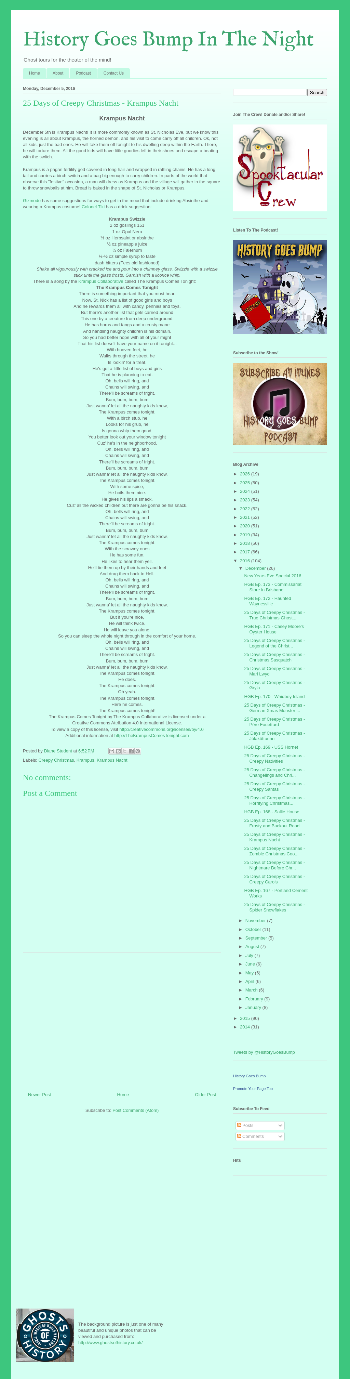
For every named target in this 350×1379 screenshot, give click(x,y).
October (253, 929)
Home (34, 73)
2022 (245, 508)
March (252, 990)
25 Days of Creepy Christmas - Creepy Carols (274, 879)
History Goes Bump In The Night (168, 40)
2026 (245, 473)
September (256, 938)
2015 (245, 1018)
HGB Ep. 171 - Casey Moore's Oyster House (274, 629)
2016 (245, 560)
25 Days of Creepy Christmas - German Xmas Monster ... (274, 707)
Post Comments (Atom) (135, 1110)
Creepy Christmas (56, 760)
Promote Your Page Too (253, 1089)
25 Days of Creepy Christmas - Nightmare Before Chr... (274, 865)
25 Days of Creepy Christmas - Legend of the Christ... (274, 643)
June (250, 964)
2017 (245, 551)
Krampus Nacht (112, 760)
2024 (245, 491)
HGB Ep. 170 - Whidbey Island (274, 696)
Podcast (83, 73)
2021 (245, 517)
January (253, 1007)
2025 (245, 482)
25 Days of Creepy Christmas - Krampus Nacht (274, 837)
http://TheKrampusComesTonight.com (151, 735)
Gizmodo (32, 200)
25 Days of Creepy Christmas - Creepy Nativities (274, 758)
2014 (245, 1026)
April (250, 981)
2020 (245, 525)
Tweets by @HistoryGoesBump (264, 1052)
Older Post (205, 1094)
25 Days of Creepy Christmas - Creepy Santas (274, 786)
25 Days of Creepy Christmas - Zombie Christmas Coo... (274, 851)
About (58, 73)
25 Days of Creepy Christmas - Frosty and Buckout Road (274, 823)
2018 (245, 543)
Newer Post (39, 1094)
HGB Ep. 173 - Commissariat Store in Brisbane (272, 587)
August (252, 946)
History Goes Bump (249, 1076)
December (256, 568)
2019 (245, 534)
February (255, 998)
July (250, 955)
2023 (245, 499)
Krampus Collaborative (100, 281)
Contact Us (114, 73)
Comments (250, 1136)
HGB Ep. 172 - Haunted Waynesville (267, 601)
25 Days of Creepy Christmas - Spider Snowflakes (274, 907)
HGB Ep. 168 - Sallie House (271, 811)
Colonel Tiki (93, 206)
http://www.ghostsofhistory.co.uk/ (110, 1342)
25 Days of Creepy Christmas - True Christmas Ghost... (274, 615)
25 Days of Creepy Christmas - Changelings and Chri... (274, 772)
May (250, 972)
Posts (245, 1125)
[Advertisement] (122, 1019)
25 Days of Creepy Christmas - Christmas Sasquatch (274, 657)
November (256, 920)
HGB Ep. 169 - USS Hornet (271, 747)
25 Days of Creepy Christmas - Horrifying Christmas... (274, 800)
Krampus (85, 760)
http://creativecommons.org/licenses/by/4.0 (161, 729)
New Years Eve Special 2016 (272, 575)
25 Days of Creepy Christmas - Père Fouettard (274, 722)
